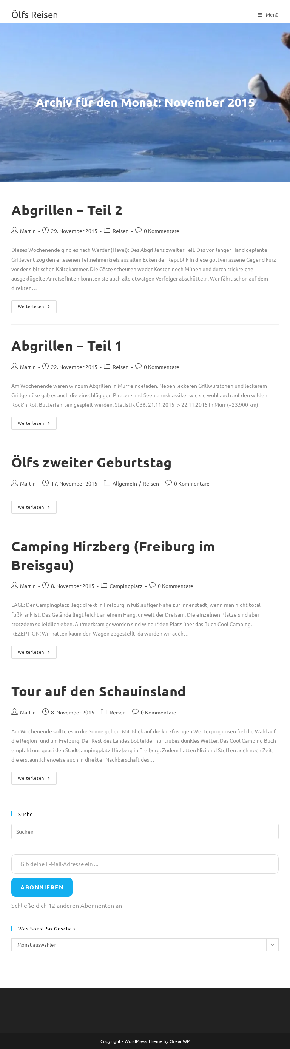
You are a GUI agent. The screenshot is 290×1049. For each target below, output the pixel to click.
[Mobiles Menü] (268, 14)
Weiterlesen (37, 308)
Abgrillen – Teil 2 (67, 210)
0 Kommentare (161, 230)
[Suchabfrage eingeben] (145, 831)
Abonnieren (41, 887)
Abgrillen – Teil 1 (67, 345)
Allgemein (125, 483)
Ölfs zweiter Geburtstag (91, 462)
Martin (28, 230)
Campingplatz (126, 585)
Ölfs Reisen (34, 14)
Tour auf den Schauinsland (98, 691)
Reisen (121, 230)
